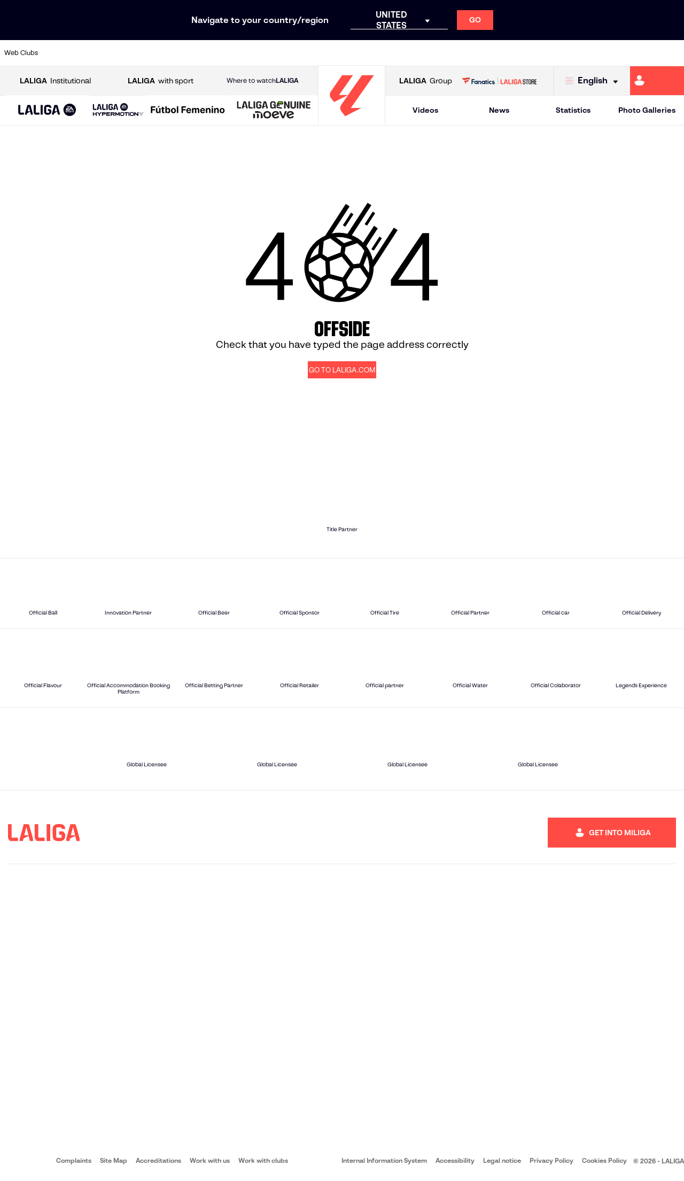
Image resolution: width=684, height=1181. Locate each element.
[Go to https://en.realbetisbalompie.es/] (479, 53)
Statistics (573, 110)
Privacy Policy (551, 1160)
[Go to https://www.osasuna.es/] (126, 53)
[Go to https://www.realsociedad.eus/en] (576, 53)
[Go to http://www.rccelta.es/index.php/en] (383, 53)
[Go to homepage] (351, 120)
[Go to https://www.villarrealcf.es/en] (672, 53)
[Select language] (594, 81)
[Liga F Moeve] (188, 110)
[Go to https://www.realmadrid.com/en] (511, 53)
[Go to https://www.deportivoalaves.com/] (158, 53)
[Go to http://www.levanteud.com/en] (318, 53)
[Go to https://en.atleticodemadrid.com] (94, 53)
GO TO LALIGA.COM (342, 370)
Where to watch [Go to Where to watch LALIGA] (262, 80)
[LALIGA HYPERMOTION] (118, 110)
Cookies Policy (604, 1160)
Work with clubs (263, 1160)
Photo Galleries (646, 110)
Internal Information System (384, 1160)
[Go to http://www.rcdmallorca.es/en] (447, 53)
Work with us (210, 1160)
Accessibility (455, 1160)
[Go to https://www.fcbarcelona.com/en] (222, 53)
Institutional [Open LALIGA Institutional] (55, 81)
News (499, 110)
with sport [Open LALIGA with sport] (160, 81)
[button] (47, 110)
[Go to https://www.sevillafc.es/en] (608, 53)
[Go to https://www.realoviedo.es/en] (543, 53)
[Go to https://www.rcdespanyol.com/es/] (415, 53)
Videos (425, 110)
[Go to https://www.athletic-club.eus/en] (62, 53)
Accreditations (158, 1160)
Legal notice (502, 1160)
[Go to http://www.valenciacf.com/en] (640, 53)
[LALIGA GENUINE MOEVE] (274, 110)
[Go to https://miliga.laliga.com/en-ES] (657, 80)
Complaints (73, 1160)
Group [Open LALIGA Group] (425, 81)
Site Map (113, 1160)
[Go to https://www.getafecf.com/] (254, 53)
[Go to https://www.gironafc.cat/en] (286, 53)
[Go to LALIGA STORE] (499, 80)
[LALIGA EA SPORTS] (47, 110)
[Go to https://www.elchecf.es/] (190, 53)
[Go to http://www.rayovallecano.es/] (351, 53)
